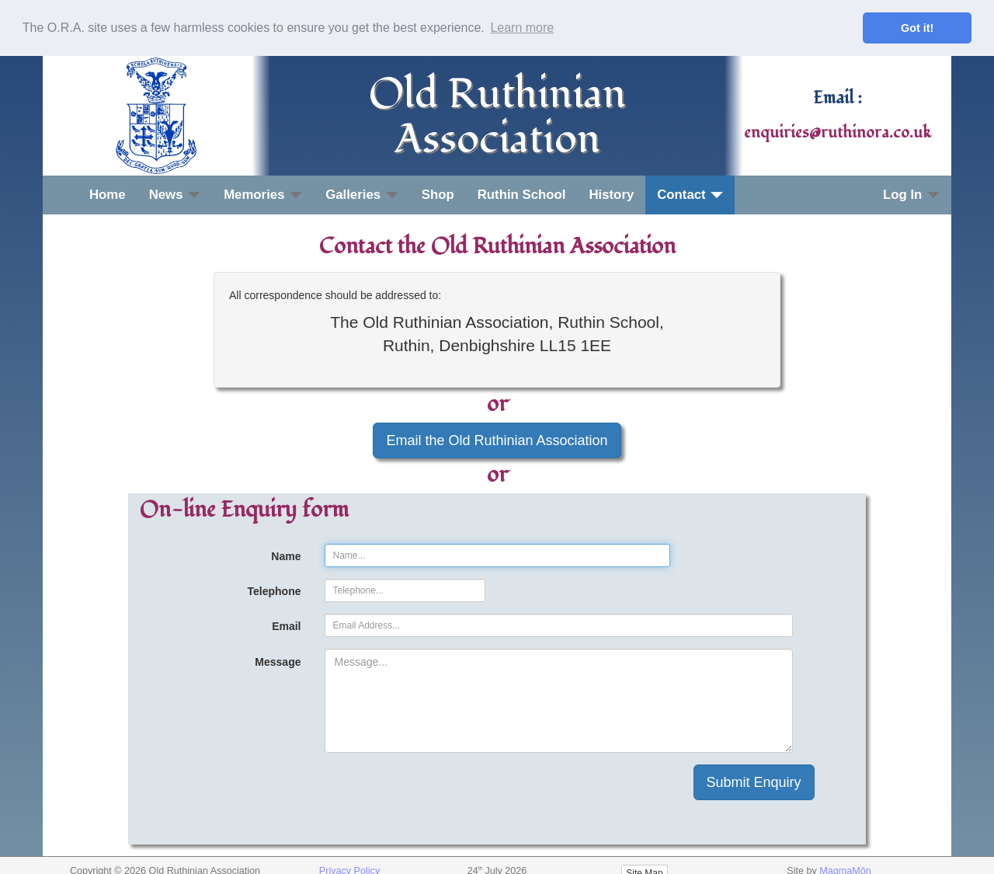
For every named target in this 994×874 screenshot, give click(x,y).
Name (286, 556)
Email (286, 626)
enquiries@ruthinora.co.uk (837, 132)
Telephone (274, 591)
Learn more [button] (522, 27)
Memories (263, 193)
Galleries (361, 193)
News (175, 193)
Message (278, 662)
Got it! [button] (917, 28)
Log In (911, 193)
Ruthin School (522, 193)
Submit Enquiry (754, 782)
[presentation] (443, 794)
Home (107, 193)
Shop (438, 193)
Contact (690, 193)
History (611, 193)
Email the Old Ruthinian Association (496, 439)
